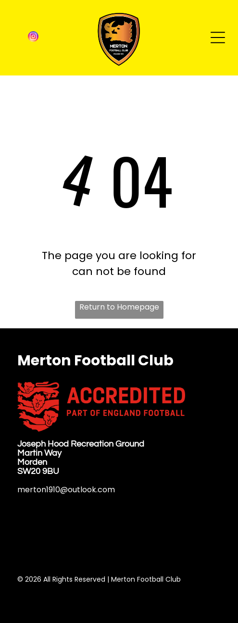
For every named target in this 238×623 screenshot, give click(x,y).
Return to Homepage (119, 306)
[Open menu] (218, 37)
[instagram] (33, 37)
